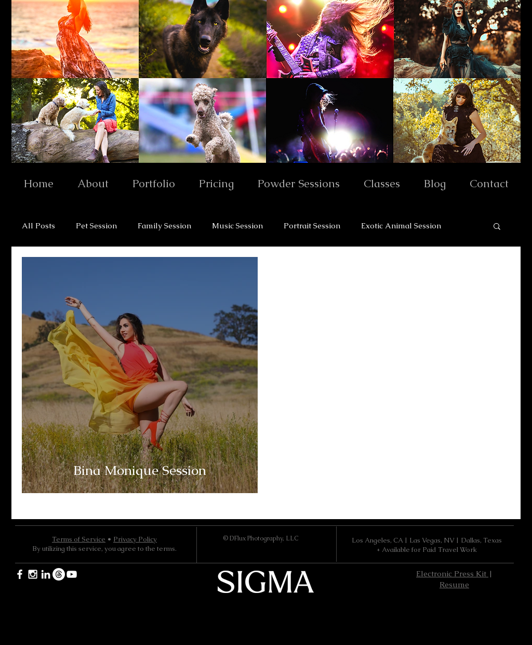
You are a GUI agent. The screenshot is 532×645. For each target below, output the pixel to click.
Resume (454, 584)
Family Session (164, 225)
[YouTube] (71, 574)
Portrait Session (312, 225)
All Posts (38, 225)
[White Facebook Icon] (20, 574)
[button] (497, 227)
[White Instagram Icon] (32, 574)
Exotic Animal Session (401, 225)
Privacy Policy (135, 539)
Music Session (237, 225)
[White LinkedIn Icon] (45, 574)
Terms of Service (78, 539)
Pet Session (96, 225)
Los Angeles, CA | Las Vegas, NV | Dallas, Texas (427, 540)
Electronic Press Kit (452, 573)
